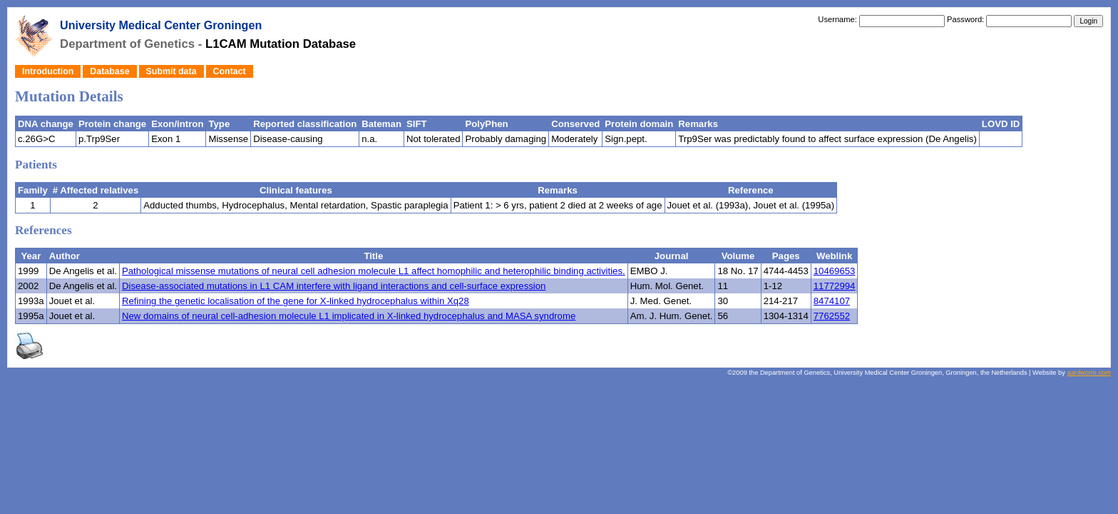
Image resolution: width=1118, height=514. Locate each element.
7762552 (832, 316)
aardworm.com (1089, 372)
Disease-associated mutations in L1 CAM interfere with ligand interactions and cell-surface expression (333, 286)
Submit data (171, 71)
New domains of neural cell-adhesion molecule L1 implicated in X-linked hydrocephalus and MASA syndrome (348, 316)
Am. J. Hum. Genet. (671, 316)
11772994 (835, 286)
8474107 (832, 301)
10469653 (835, 271)
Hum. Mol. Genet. (667, 286)
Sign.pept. (626, 138)
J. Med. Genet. (661, 301)
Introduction (47, 71)
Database (109, 71)
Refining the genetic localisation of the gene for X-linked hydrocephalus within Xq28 (295, 301)
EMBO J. (649, 271)
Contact (229, 71)
